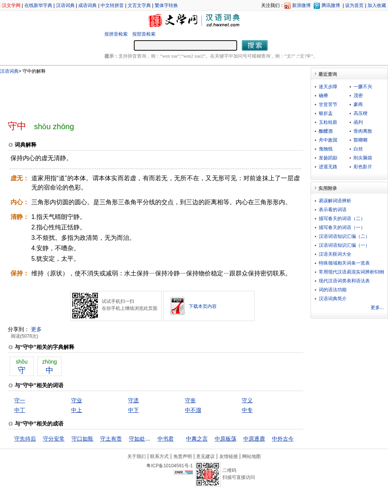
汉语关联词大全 (335, 254)
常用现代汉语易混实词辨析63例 (351, 272)
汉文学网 (11, 5)
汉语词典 (65, 5)
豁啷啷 (360, 140)
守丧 (190, 400)
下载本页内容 (203, 306)
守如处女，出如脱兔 (153, 439)
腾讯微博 (330, 5)
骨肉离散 (363, 131)
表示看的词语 (333, 209)
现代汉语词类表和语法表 (344, 281)
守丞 (133, 400)
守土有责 (111, 439)
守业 (76, 400)
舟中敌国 (328, 140)
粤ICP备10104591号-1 (169, 465)
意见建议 (205, 456)
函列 (358, 122)
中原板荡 (225, 439)
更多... (377, 307)
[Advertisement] (143, 94)
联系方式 (159, 456)
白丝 (358, 149)
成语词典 (87, 5)
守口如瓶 (82, 439)
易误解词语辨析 (335, 200)
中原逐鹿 (254, 439)
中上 (76, 410)
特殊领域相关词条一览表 (344, 263)
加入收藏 (376, 5)
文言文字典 (139, 5)
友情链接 (228, 456)
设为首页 (354, 5)
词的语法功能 (333, 289)
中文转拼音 (112, 5)
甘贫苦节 (328, 104)
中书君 (165, 439)
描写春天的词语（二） (342, 218)
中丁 (19, 410)
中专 (247, 410)
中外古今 (283, 439)
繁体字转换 (166, 5)
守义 (247, 400)
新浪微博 (301, 5)
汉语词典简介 (333, 298)
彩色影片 (363, 166)
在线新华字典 (38, 5)
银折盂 (326, 113)
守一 (19, 400)
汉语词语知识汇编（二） (344, 236)
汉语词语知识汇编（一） (344, 245)
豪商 (358, 104)
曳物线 (326, 149)
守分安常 (54, 439)
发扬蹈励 (328, 158)
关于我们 (136, 456)
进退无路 (328, 166)
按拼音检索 (116, 34)
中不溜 (193, 410)
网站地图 (251, 456)
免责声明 (182, 456)
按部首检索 (144, 34)
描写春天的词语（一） (342, 227)
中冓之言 (197, 439)
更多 (36, 329)
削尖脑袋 (363, 158)
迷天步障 (328, 86)
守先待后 (25, 439)
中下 (133, 410)
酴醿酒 (326, 131)
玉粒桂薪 (328, 122)
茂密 (358, 95)
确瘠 (323, 95)
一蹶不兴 (363, 86)
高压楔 (360, 113)
